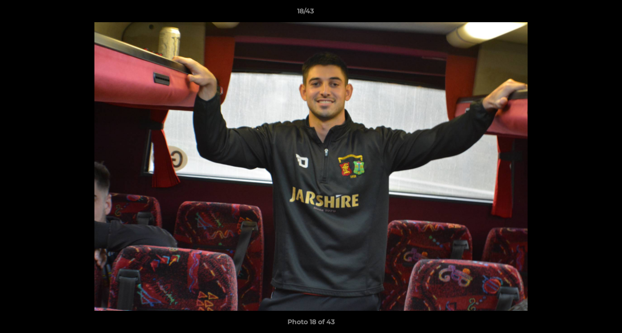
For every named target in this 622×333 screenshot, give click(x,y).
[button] (583, 13)
